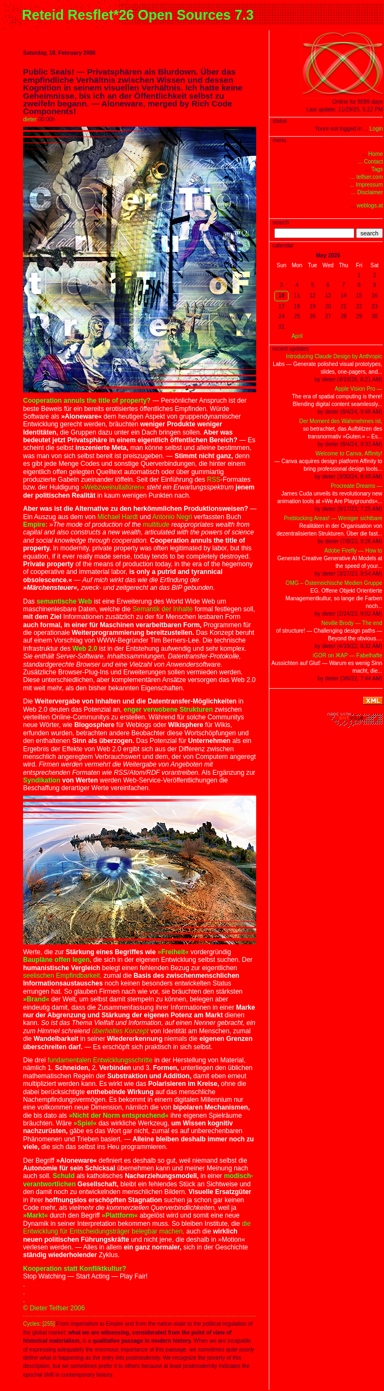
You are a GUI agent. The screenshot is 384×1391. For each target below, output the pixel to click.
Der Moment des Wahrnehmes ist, (340, 421)
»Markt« (35, 1215)
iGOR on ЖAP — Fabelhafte (347, 655)
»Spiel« (85, 1123)
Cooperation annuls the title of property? (87, 400)
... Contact (370, 162)
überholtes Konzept (120, 1031)
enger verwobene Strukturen (168, 709)
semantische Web (64, 601)
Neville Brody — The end (351, 623)
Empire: (35, 524)
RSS (214, 479)
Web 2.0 (84, 648)
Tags (377, 169)
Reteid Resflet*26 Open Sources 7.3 (137, 14)
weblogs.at (370, 205)
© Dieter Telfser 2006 (54, 1308)
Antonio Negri (172, 517)
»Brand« (36, 999)
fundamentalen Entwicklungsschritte (100, 1060)
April (296, 336)
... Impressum (366, 185)
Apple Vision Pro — (358, 389)
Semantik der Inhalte (162, 609)
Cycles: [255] (39, 1324)
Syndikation (41, 780)
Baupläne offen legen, (57, 960)
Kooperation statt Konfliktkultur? (74, 1268)
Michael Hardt (117, 517)
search (369, 233)
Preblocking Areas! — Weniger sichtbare (333, 518)
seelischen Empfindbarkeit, (62, 975)
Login (376, 129)
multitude (156, 524)
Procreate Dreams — (356, 486)
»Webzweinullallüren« (113, 487)
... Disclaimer (367, 192)
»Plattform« (119, 1215)
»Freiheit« (173, 952)
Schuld (64, 1176)
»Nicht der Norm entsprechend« (118, 1115)
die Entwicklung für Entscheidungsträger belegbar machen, (137, 1227)
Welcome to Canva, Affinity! (348, 453)
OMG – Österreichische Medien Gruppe (334, 583)
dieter (30, 119)
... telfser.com (367, 177)
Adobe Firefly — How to (353, 551)
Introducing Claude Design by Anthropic (334, 356)
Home (375, 154)
